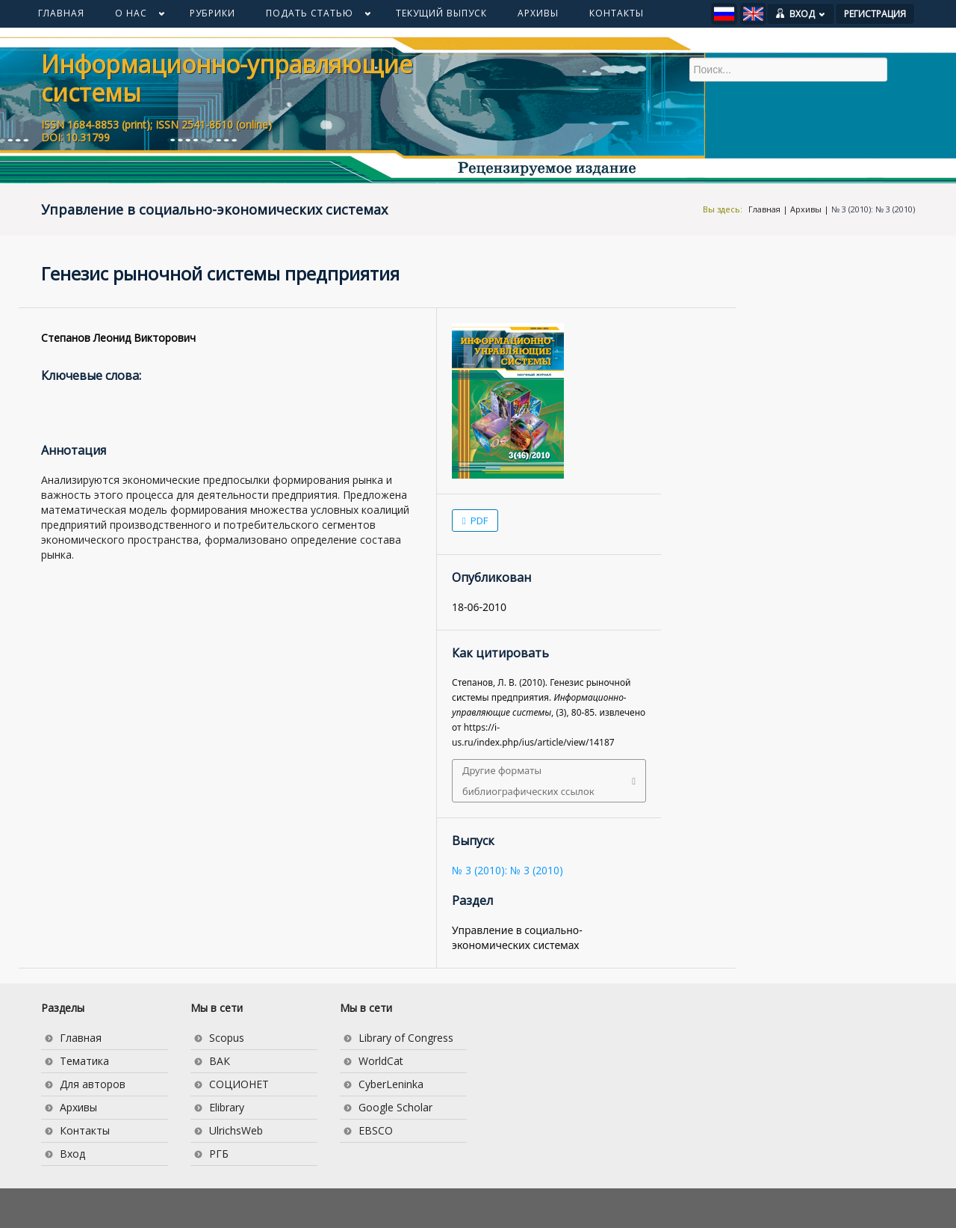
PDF (478, 520)
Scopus (226, 1038)
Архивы (806, 209)
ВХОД (807, 13)
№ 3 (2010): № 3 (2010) (873, 209)
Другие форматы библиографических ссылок (528, 781)
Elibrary (226, 1107)
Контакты (85, 1130)
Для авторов (92, 1084)
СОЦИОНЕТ (239, 1084)
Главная (764, 209)
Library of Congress (405, 1038)
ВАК (219, 1061)
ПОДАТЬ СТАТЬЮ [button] (310, 16)
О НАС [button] (132, 16)
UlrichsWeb (236, 1130)
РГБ (219, 1153)
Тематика (84, 1061)
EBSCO (375, 1130)
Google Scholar (395, 1107)
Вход (72, 1153)
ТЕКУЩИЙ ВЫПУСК (441, 13)
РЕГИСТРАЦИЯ (875, 13)
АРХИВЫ (538, 13)
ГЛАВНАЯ (61, 13)
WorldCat (380, 1061)
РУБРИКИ (212, 13)
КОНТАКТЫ (616, 13)
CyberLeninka (390, 1084)
